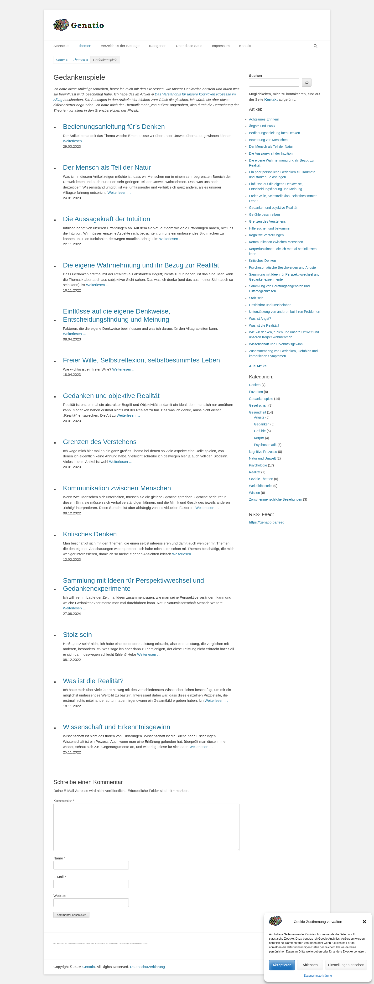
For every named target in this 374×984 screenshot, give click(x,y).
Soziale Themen (261, 479)
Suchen (255, 75)
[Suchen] (307, 82)
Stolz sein (77, 634)
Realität (254, 472)
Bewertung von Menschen (268, 140)
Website (59, 896)
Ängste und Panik (262, 126)
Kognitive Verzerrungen (266, 235)
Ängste (259, 417)
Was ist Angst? (260, 318)
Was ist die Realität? (93, 681)
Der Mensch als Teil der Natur (107, 167)
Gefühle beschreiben (264, 214)
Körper (259, 438)
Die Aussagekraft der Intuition (106, 219)
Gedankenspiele (261, 399)
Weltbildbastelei (260, 486)
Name (59, 858)
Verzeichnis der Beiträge (120, 46)
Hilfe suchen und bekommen (270, 228)
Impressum (220, 46)
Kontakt (245, 46)
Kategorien (157, 46)
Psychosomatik (265, 445)
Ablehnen (309, 965)
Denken (254, 385)
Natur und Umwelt (262, 458)
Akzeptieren (281, 965)
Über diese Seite (189, 46)
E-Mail (59, 877)
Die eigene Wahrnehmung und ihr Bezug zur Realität (141, 265)
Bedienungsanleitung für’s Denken (114, 126)
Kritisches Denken (90, 534)
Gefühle (260, 431)
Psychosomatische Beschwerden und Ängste (282, 267)
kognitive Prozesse (263, 452)
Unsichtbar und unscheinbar (270, 305)
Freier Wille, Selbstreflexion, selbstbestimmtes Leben (141, 360)
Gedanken (262, 424)
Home (62, 60)
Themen (84, 46)
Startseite (60, 46)
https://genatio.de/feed (266, 522)
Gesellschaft (258, 405)
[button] (364, 921)
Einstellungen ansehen (346, 965)
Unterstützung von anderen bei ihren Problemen (284, 312)
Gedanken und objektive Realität (111, 395)
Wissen (254, 493)
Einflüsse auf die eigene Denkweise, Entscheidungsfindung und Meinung (116, 315)
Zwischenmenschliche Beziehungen (275, 499)
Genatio (88, 967)
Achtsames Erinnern (264, 119)
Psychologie (258, 465)
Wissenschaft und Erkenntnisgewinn (116, 727)
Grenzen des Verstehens (99, 441)
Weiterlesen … (74, 141)
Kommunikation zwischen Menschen (117, 488)
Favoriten (256, 392)
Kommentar (63, 801)
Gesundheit (257, 412)
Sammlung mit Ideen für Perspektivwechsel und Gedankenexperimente (133, 584)
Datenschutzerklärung (318, 975)
